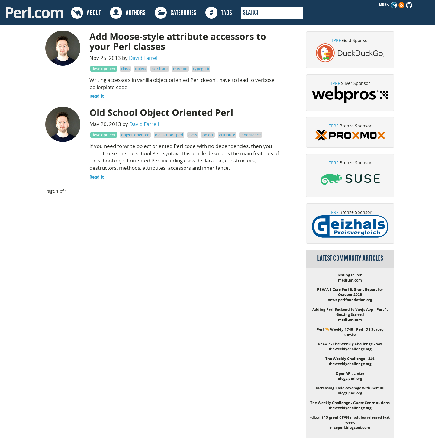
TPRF (336, 40)
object (140, 68)
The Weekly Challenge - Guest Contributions (350, 402)
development (104, 68)
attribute (160, 68)
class (125, 68)
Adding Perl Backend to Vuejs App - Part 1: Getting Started (350, 312)
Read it (96, 96)
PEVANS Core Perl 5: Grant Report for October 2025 (350, 292)
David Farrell (144, 57)
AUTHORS (128, 13)
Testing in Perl (350, 275)
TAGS (218, 13)
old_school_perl (169, 134)
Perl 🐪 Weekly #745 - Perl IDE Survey (350, 329)
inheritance (250, 134)
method (180, 68)
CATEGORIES (175, 13)
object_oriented (135, 134)
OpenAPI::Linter (350, 373)
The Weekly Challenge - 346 (350, 358)
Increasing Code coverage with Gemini (350, 388)
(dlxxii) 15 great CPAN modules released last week (350, 420)
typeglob (201, 68)
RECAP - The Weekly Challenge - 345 (350, 343)
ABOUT (86, 13)
